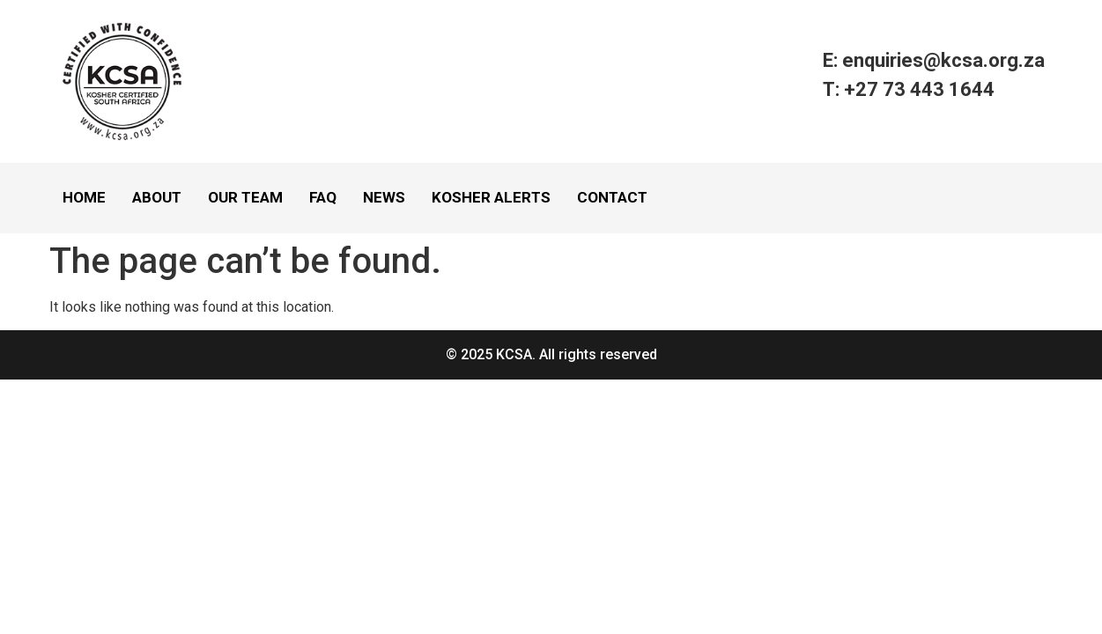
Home (84, 197)
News (384, 197)
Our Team (245, 197)
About (156, 197)
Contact (612, 197)
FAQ (323, 197)
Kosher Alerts (491, 197)
